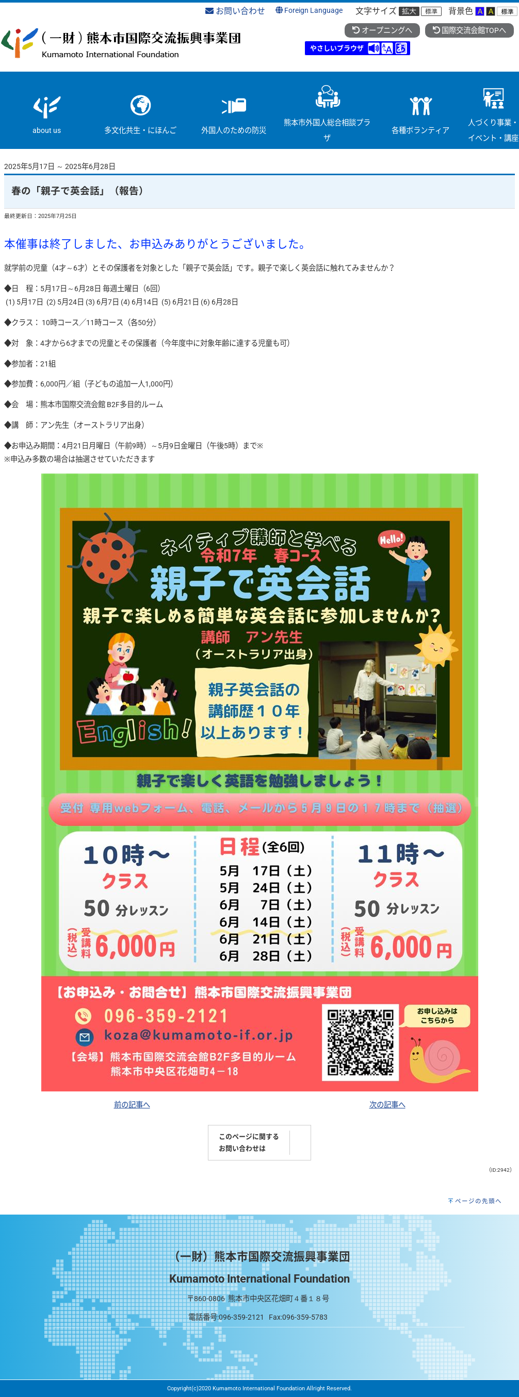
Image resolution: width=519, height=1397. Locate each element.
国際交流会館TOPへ (469, 30)
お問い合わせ (235, 11)
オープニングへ (382, 30)
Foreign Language (309, 10)
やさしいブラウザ (337, 48)
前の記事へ (132, 1105)
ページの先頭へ (478, 1201)
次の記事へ (387, 1105)
